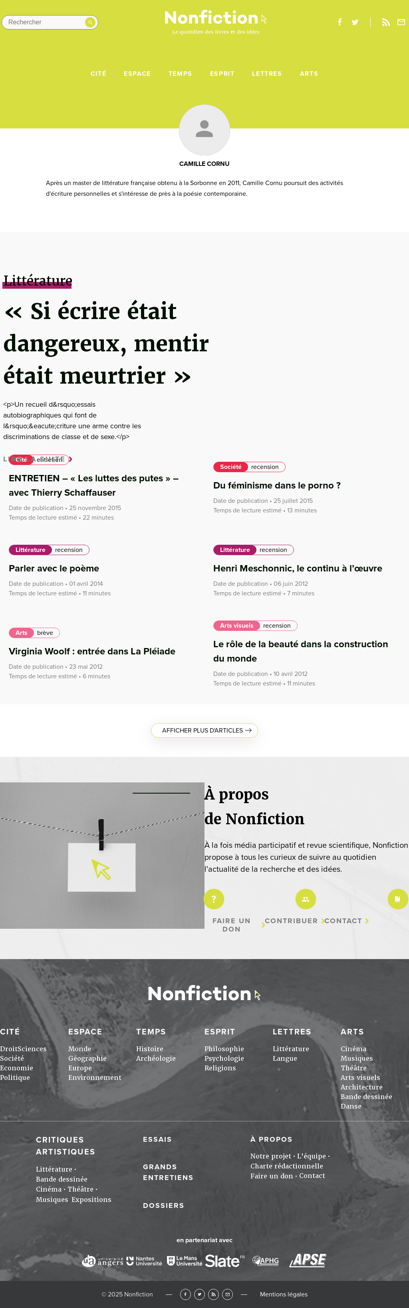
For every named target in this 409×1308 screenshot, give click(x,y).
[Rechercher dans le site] (50, 22)
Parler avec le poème (54, 568)
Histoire (149, 1049)
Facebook (185, 1294)
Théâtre (354, 1068)
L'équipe (311, 1156)
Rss (385, 22)
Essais (157, 1139)
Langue (285, 1058)
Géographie (87, 1058)
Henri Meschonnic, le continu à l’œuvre (297, 568)
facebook (339, 22)
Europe (80, 1068)
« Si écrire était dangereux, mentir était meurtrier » (106, 343)
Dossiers (164, 1205)
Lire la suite (34, 459)
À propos (271, 1139)
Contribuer (291, 921)
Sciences (32, 1049)
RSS (213, 1294)
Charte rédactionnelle (286, 1166)
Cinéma (353, 1049)
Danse (351, 1106)
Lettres (267, 73)
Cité (98, 73)
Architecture (362, 1087)
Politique (15, 1078)
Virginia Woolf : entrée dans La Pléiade (92, 651)
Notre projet (270, 1156)
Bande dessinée (366, 1097)
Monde (79, 1049)
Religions (220, 1068)
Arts (309, 73)
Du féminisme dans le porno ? (277, 485)
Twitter (199, 1294)
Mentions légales (284, 1294)
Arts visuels (237, 626)
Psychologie (224, 1058)
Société (231, 467)
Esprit (222, 73)
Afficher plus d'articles (202, 731)
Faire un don (231, 925)
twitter (355, 22)
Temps (181, 73)
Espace (137, 73)
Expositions (91, 1200)
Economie (16, 1068)
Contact (343, 921)
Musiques (357, 1058)
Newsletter (401, 22)
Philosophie (224, 1049)
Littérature (31, 550)
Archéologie (156, 1058)
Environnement (94, 1078)
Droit (9, 1049)
